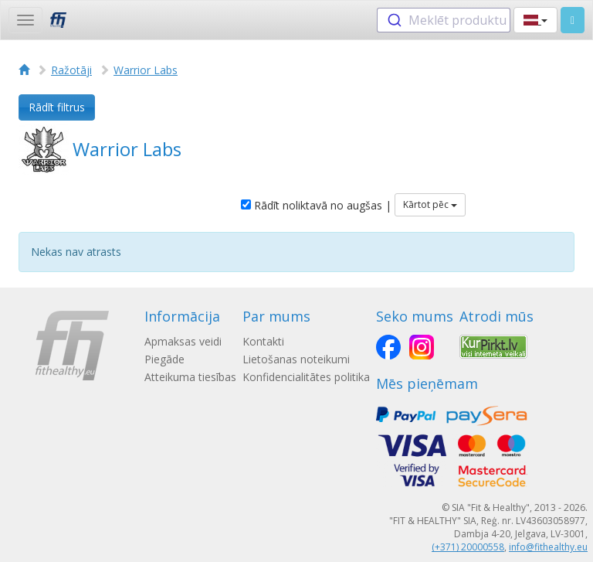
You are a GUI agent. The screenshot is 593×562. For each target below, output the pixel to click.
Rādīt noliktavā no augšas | (316, 205)
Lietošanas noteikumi (296, 359)
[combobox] (443, 20)
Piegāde (164, 359)
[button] (535, 20)
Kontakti (263, 341)
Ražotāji (71, 70)
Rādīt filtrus (57, 107)
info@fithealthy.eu (548, 546)
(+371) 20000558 (468, 546)
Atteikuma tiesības (190, 377)
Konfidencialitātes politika (306, 377)
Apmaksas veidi (183, 341)
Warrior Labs (146, 70)
